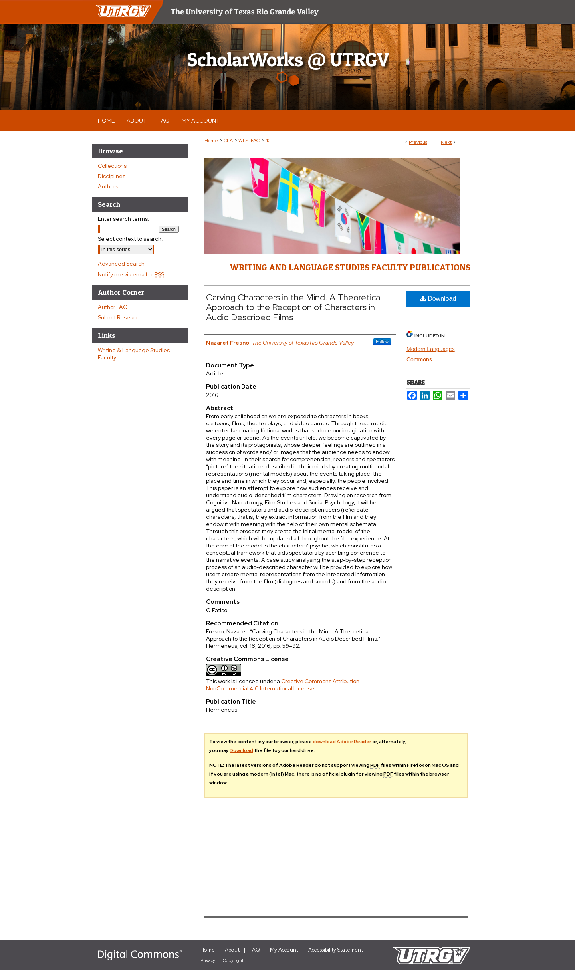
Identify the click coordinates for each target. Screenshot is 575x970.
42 (268, 140)
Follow (382, 341)
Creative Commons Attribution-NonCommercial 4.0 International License (284, 685)
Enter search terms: (123, 218)
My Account (284, 949)
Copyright (233, 960)
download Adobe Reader (342, 741)
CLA (228, 140)
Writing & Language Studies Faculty (134, 354)
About (232, 949)
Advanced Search (121, 263)
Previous (418, 142)
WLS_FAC (249, 140)
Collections (112, 165)
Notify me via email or (131, 274)
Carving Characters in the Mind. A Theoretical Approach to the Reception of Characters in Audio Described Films (294, 307)
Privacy (207, 960)
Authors (108, 186)
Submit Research (120, 317)
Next (446, 142)
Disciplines (111, 176)
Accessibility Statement (335, 949)
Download (438, 298)
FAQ (255, 949)
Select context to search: (130, 238)
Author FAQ (113, 307)
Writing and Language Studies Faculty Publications (350, 267)
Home (211, 140)
